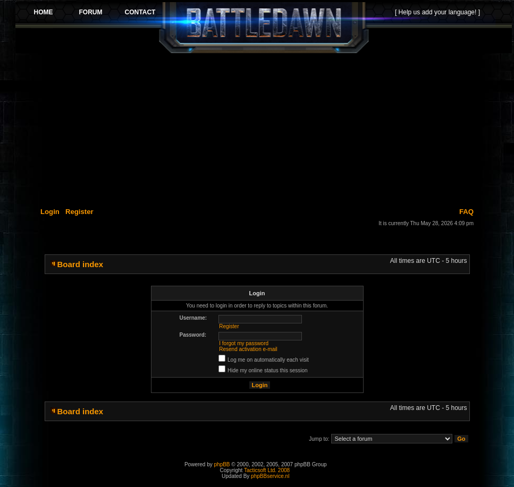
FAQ (466, 212)
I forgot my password (243, 343)
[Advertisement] (263, 128)
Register (79, 212)
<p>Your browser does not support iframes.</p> (263, 27)
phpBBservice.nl (270, 476)
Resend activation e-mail (248, 349)
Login (50, 212)
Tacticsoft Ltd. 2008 (267, 470)
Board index (80, 264)
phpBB (222, 464)
